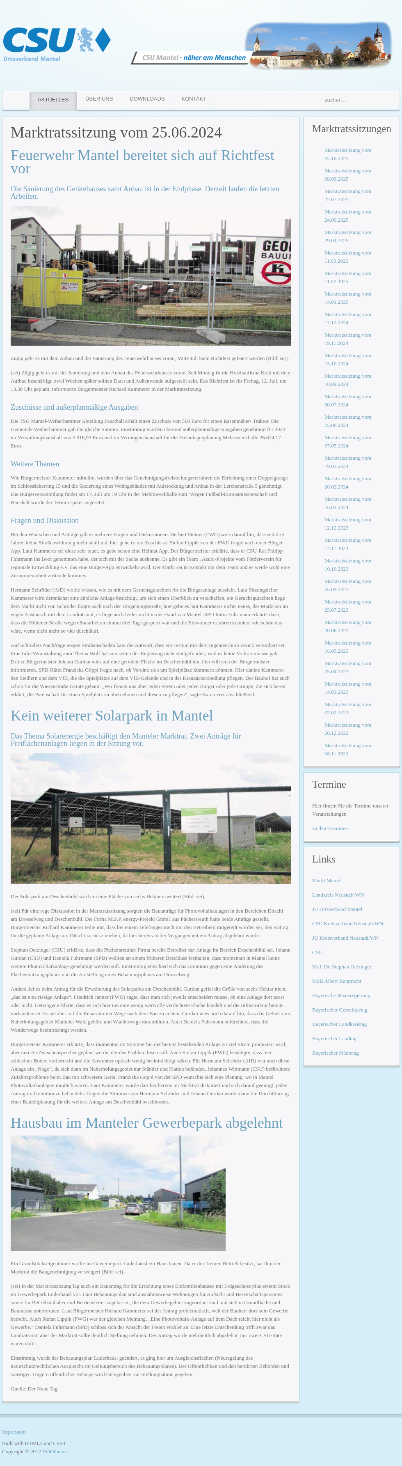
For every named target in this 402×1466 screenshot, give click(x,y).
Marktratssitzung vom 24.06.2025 (347, 216)
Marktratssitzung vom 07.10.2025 (347, 154)
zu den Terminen (330, 828)
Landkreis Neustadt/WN (338, 895)
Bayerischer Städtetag (335, 1053)
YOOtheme (54, 1451)
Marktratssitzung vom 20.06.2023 (347, 626)
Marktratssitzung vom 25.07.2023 (347, 606)
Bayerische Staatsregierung (341, 995)
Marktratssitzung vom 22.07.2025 (347, 195)
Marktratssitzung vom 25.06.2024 (116, 132)
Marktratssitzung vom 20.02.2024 (347, 482)
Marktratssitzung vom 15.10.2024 (347, 359)
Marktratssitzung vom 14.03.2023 (347, 688)
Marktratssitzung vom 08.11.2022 (347, 749)
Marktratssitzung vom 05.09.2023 (347, 585)
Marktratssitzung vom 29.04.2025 (347, 236)
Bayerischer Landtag (334, 1038)
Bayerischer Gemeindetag (340, 1010)
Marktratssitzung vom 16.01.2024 (347, 503)
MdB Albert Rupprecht (336, 981)
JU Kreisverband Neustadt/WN (345, 938)
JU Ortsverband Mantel (337, 909)
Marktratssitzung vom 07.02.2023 (347, 708)
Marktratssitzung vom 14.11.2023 (347, 544)
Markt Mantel (327, 880)
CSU (317, 952)
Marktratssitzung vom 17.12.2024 (347, 318)
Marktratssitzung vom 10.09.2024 (347, 380)
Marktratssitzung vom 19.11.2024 (347, 339)
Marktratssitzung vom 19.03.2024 (347, 462)
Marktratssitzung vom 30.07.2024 (347, 400)
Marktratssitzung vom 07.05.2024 (347, 441)
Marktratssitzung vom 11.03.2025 (347, 257)
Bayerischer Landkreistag (339, 1024)
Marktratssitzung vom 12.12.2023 (347, 523)
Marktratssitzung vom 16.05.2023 (347, 647)
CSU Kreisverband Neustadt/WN (347, 923)
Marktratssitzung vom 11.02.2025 (347, 277)
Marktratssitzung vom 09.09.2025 (347, 174)
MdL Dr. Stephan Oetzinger (342, 967)
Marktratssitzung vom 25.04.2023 (347, 667)
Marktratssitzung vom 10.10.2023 (347, 564)
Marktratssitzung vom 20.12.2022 (347, 729)
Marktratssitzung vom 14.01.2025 (347, 298)
